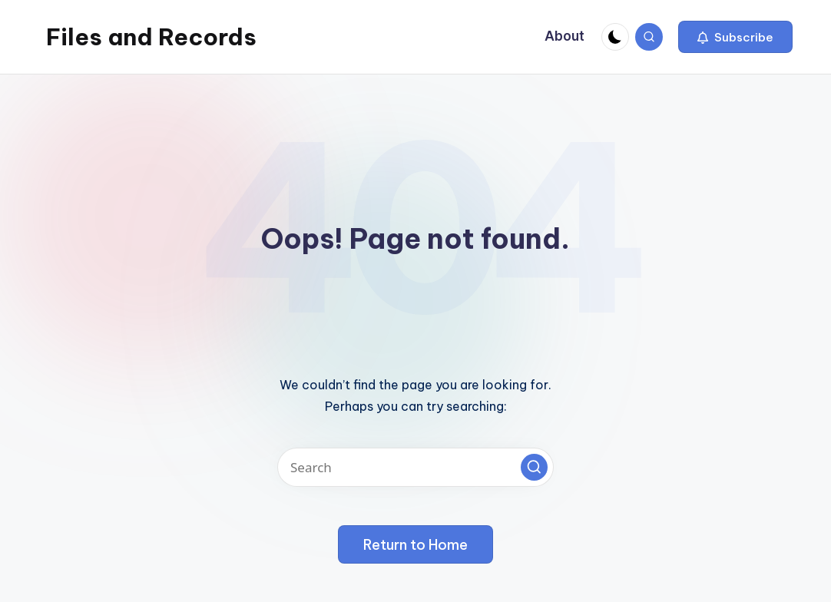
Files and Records (151, 36)
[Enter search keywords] (415, 467)
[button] (735, 37)
